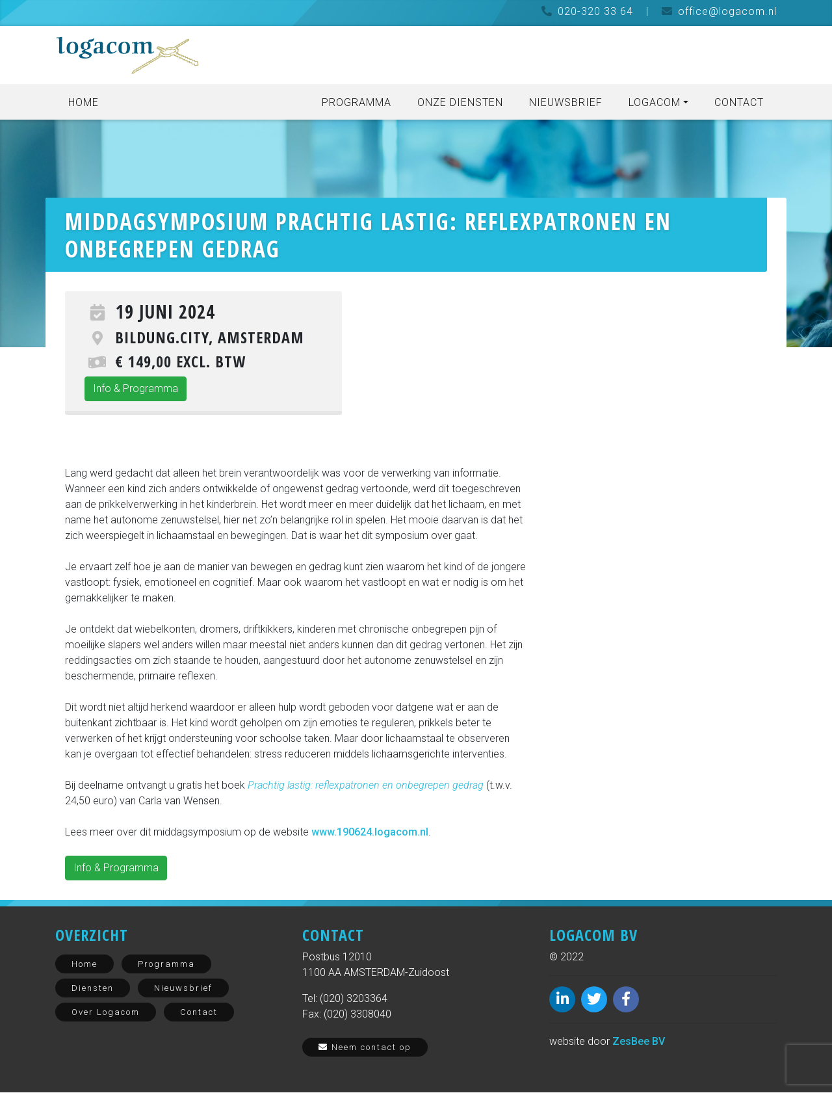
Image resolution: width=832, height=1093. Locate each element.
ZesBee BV (638, 1042)
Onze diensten (460, 102)
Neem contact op (364, 1048)
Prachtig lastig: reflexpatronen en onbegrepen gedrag (366, 786)
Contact (739, 102)
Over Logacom (106, 1013)
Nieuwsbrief (566, 102)
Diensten (93, 989)
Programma (356, 102)
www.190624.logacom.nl (369, 832)
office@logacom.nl (727, 11)
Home (83, 102)
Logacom (655, 102)
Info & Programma (135, 389)
